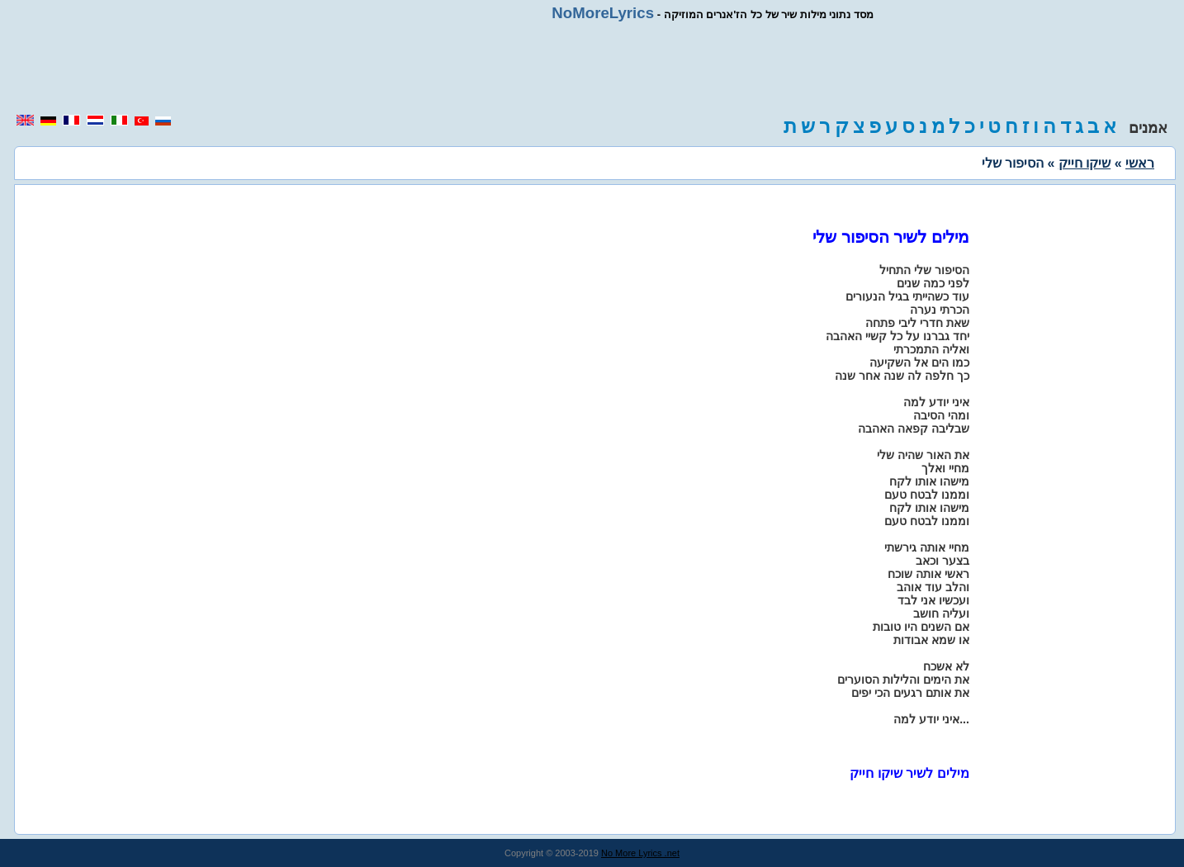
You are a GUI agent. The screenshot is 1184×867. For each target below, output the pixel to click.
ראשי (1139, 163)
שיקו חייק (1084, 163)
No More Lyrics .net (640, 853)
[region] (592, 68)
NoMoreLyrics (603, 12)
